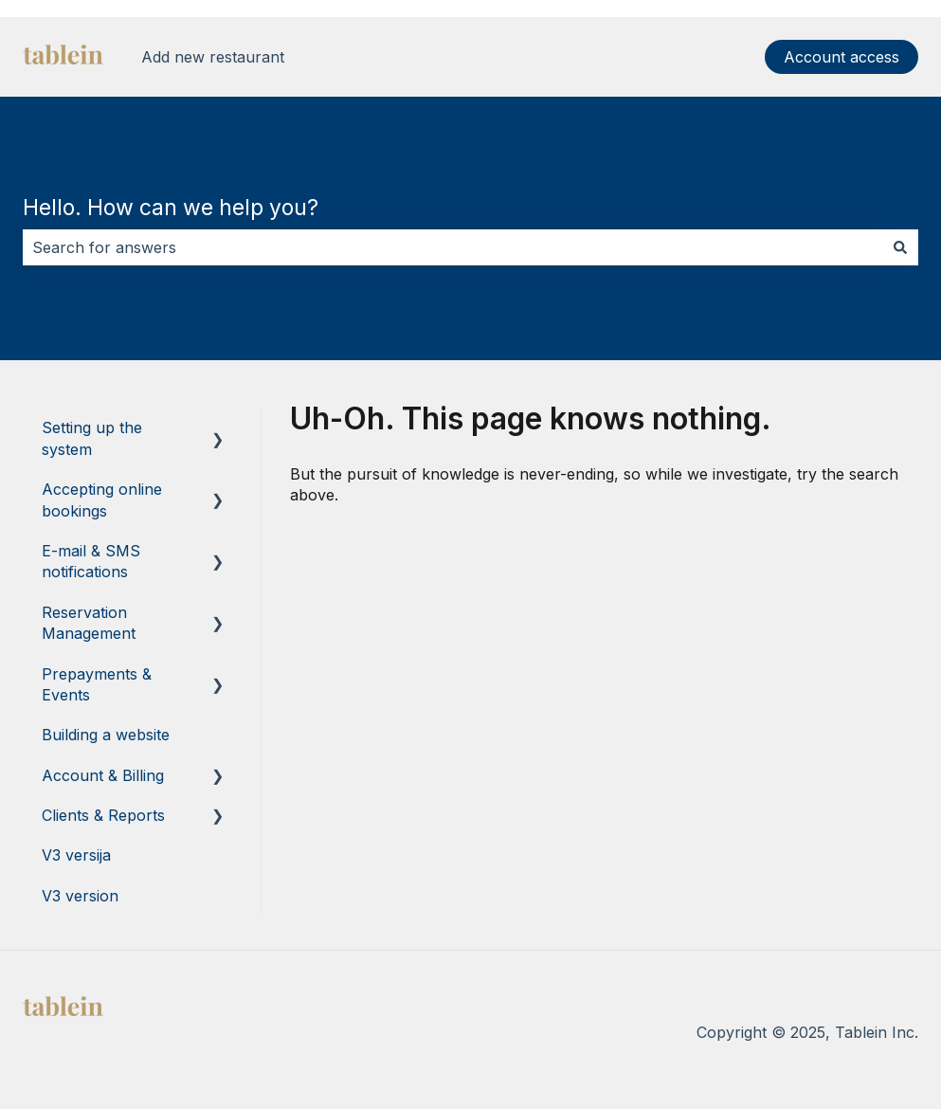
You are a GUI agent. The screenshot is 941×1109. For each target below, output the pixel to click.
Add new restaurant (212, 56)
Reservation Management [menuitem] (89, 623)
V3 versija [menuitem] (76, 854)
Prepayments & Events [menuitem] (97, 684)
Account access (841, 56)
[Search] (900, 247)
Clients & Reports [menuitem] (103, 815)
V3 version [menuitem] (80, 895)
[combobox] (452, 247)
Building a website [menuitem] (106, 734)
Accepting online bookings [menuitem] (102, 499)
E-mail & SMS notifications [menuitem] (91, 561)
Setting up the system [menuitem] (92, 438)
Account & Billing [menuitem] (103, 775)
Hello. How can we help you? (170, 207)
